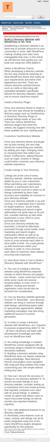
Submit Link (6, 23)
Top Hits (28, 23)
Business (5, 28)
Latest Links (18, 23)
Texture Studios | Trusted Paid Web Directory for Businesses (22, 27)
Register (46, 1)
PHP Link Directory (29, 440)
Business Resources (17, 28)
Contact (37, 23)
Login (39, 1)
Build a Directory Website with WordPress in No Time (22, 36)
